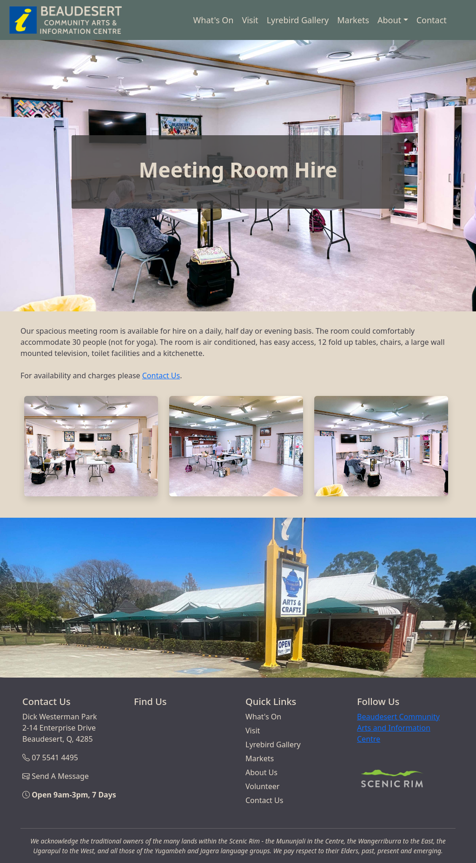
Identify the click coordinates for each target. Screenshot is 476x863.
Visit (250, 20)
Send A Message (60, 776)
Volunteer (262, 786)
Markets (353, 20)
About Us (261, 772)
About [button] (389, 20)
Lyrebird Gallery (298, 20)
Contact (431, 20)
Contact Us (161, 375)
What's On (213, 20)
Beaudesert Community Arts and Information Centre (398, 727)
